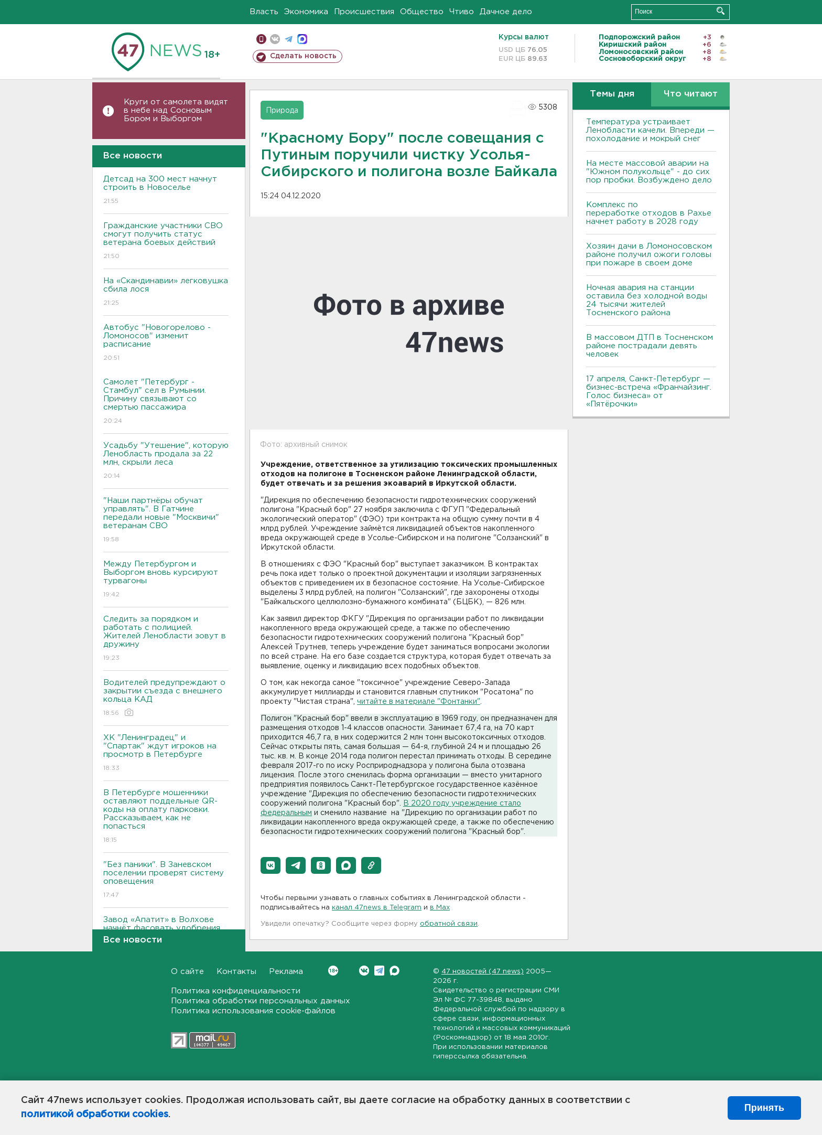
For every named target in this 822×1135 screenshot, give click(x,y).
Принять (764, 1107)
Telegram (379, 971)
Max (394, 971)
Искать (720, 11)
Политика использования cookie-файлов (253, 1011)
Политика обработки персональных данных (260, 1001)
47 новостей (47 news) (482, 972)
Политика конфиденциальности (235, 991)
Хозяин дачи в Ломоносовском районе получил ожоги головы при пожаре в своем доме (649, 254)
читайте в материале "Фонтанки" (418, 702)
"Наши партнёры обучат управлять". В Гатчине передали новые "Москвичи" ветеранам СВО (166, 520)
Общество (422, 11)
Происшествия (364, 11)
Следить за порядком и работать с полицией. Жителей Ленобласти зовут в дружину (166, 639)
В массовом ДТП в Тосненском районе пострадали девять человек (649, 346)
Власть (264, 11)
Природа (282, 111)
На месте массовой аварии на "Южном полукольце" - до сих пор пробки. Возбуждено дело (649, 172)
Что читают (691, 94)
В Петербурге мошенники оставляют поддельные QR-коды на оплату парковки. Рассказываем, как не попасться (166, 816)
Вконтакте (333, 971)
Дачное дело (506, 11)
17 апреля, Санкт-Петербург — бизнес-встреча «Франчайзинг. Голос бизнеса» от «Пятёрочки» (648, 392)
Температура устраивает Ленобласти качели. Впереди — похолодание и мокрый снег (650, 130)
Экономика (306, 11)
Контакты (236, 971)
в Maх (440, 908)
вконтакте (275, 39)
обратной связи (449, 924)
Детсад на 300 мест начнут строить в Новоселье (166, 191)
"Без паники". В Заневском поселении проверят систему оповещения (166, 880)
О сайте (187, 971)
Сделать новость (303, 56)
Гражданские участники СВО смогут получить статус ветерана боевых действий (166, 241)
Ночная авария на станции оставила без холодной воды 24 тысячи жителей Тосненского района (646, 300)
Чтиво (461, 11)
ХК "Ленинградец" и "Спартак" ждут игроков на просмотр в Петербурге (166, 753)
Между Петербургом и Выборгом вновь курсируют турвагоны (166, 580)
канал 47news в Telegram (376, 908)
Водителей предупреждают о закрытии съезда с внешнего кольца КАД (166, 698)
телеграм (289, 39)
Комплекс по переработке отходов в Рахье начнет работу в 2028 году (648, 213)
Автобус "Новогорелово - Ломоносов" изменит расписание (166, 343)
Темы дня (612, 94)
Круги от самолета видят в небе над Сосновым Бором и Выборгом (176, 110)
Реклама (286, 971)
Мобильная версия (261, 39)
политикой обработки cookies (94, 1114)
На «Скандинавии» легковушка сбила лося (166, 292)
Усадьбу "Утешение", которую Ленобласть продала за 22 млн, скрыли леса (166, 461)
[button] (270, 865)
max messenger (302, 39)
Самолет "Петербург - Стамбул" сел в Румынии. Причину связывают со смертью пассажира (166, 402)
